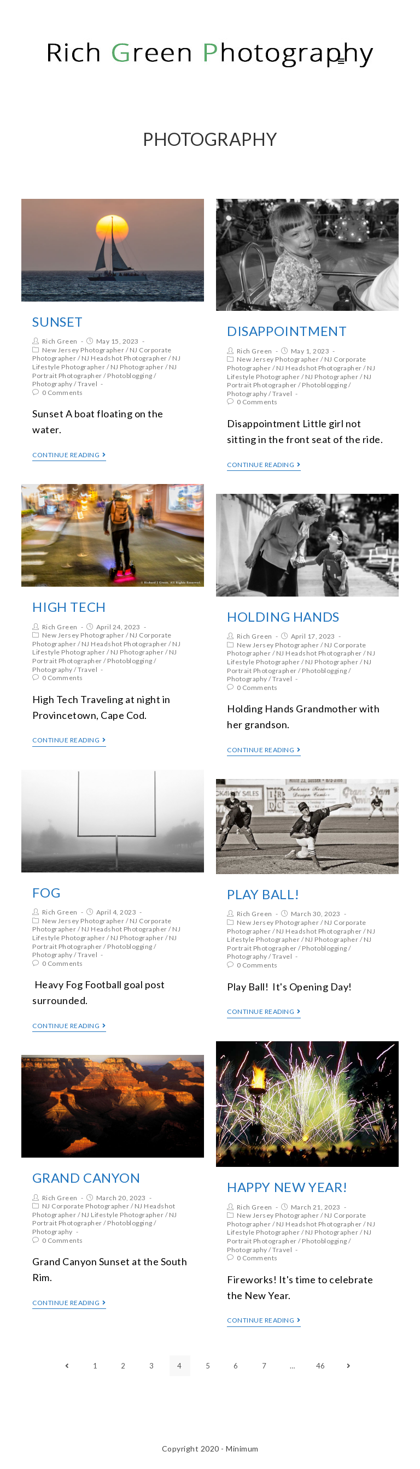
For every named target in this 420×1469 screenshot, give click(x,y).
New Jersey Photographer (83, 350)
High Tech (69, 607)
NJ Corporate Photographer (86, 1206)
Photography (52, 384)
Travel (87, 384)
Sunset (57, 321)
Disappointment (287, 331)
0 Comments (62, 392)
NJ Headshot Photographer (124, 358)
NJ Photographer (137, 367)
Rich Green (60, 341)
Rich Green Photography (115, 61)
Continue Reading (69, 455)
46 (320, 1365)
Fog (46, 892)
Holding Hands (283, 616)
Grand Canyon (86, 1177)
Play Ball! (263, 894)
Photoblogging (130, 375)
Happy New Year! (287, 1187)
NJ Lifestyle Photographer (122, 1215)
